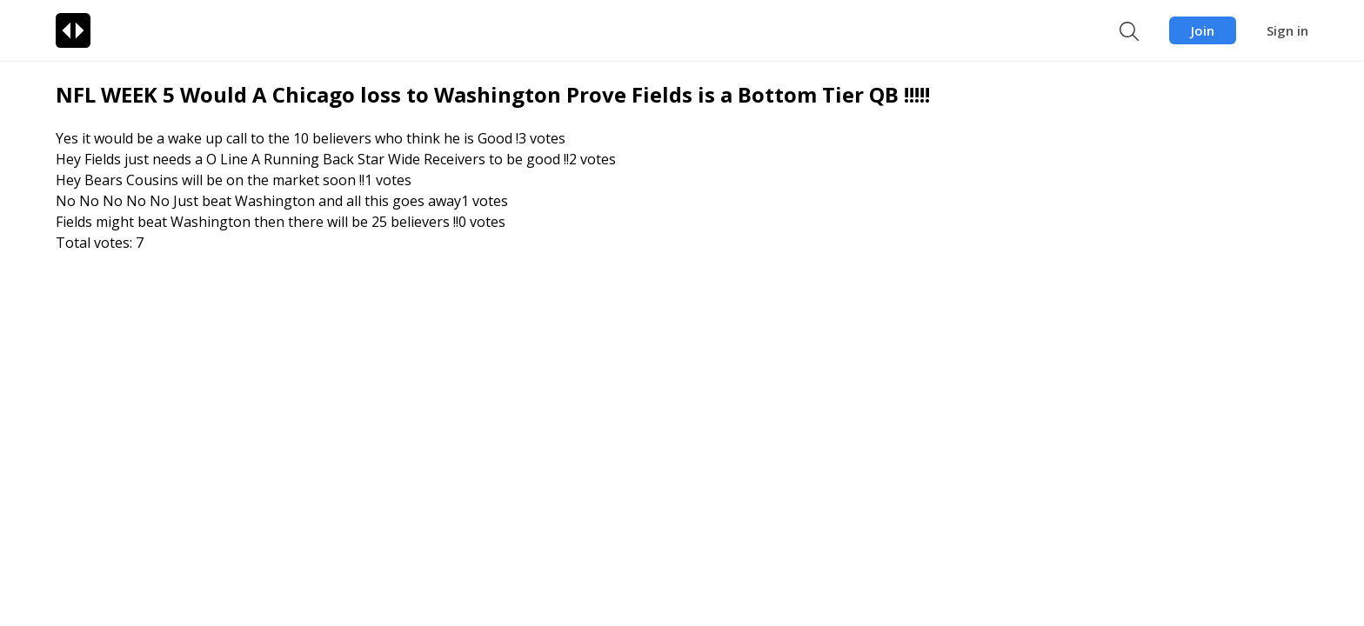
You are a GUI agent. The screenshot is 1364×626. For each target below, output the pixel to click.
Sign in (1287, 30)
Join (1202, 30)
